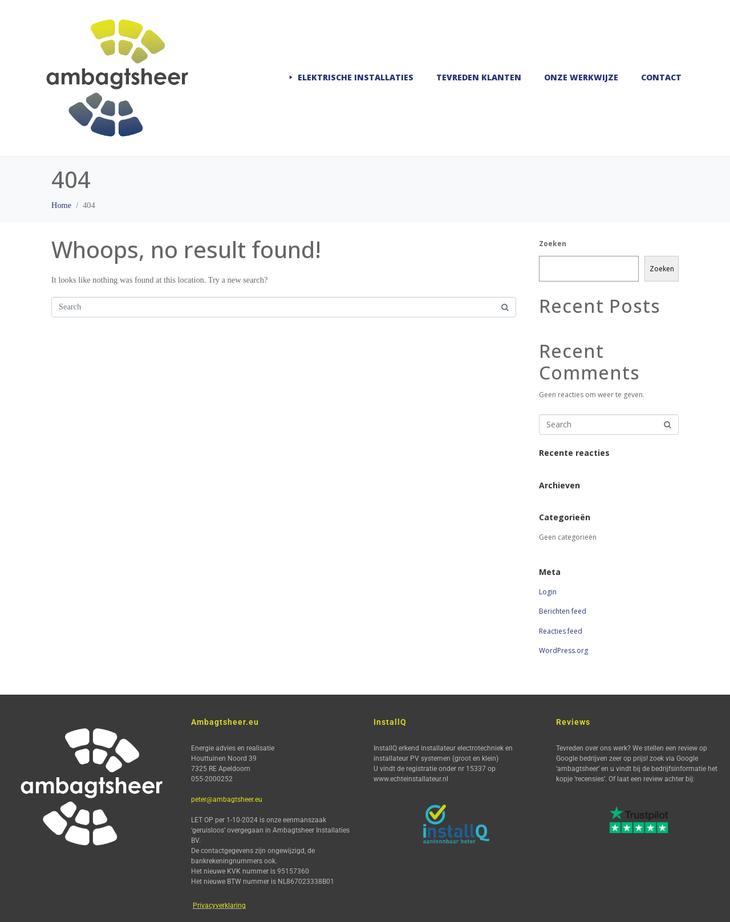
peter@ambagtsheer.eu (226, 799)
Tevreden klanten (478, 77)
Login (548, 592)
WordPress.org (563, 650)
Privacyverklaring (219, 905)
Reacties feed (560, 631)
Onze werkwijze (581, 77)
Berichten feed (562, 611)
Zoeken (552, 243)
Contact (661, 77)
